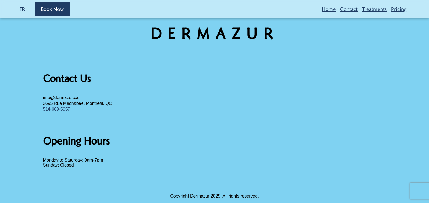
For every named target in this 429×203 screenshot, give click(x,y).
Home (329, 9)
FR (22, 9)
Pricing (399, 9)
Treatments (374, 9)
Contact (349, 9)
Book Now (52, 9)
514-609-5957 (56, 109)
